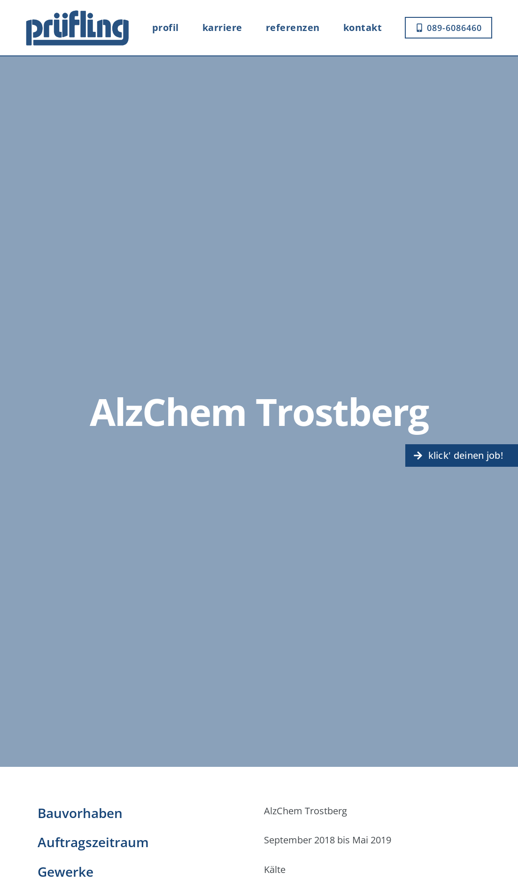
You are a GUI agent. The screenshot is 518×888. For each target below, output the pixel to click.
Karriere (222, 27)
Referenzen (293, 27)
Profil (165, 27)
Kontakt (362, 27)
